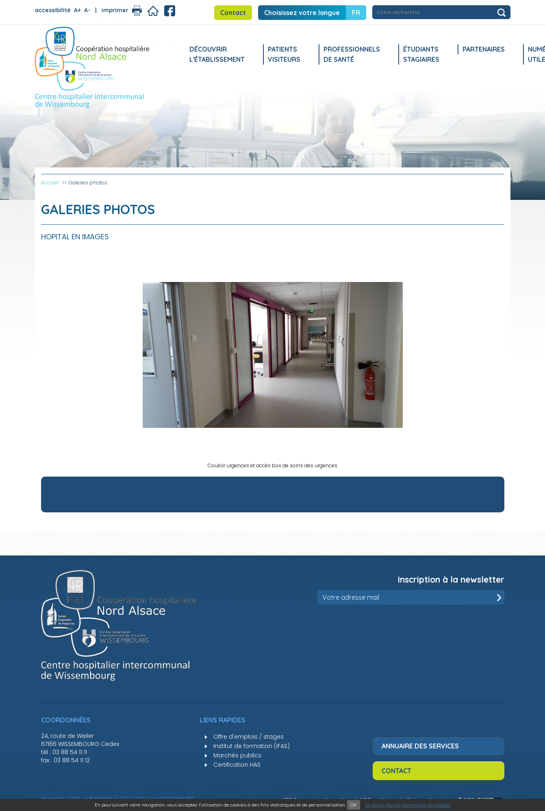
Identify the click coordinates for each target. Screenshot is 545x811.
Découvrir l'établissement (217, 54)
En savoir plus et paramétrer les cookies (407, 805)
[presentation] (442, 624)
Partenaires (483, 49)
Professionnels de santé (352, 54)
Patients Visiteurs (284, 54)
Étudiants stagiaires (421, 54)
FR (356, 13)
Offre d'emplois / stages (248, 737)
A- (87, 10)
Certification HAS (237, 765)
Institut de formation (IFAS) (251, 746)
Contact (233, 13)
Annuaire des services (420, 746)
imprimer (115, 10)
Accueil (50, 182)
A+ (77, 10)
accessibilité (53, 10)
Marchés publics (237, 755)
